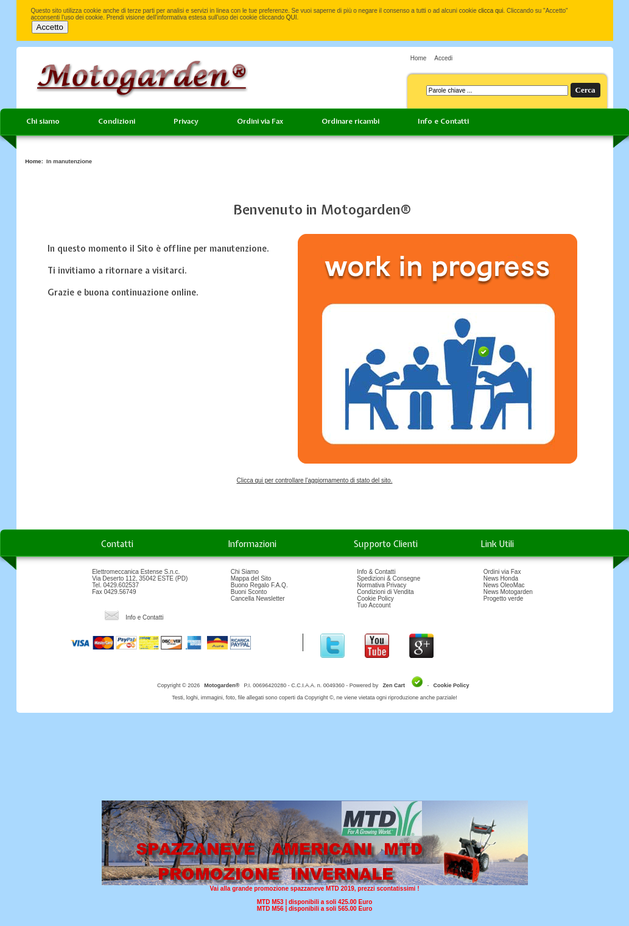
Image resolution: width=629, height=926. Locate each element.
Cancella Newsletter (258, 598)
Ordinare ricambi (350, 121)
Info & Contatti (376, 571)
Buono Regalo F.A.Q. (259, 585)
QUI (291, 17)
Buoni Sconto (249, 591)
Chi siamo (43, 121)
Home (418, 58)
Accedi (443, 58)
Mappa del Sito (251, 578)
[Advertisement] (314, 760)
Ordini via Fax (260, 121)
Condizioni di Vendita (385, 591)
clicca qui (490, 10)
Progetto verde (503, 598)
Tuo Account (373, 605)
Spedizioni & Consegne (388, 578)
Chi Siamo (245, 571)
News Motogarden (508, 591)
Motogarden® (221, 685)
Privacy (186, 121)
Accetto (50, 27)
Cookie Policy (375, 598)
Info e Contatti (443, 121)
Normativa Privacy (381, 585)
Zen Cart (393, 685)
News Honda (500, 578)
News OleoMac (504, 585)
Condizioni (116, 121)
